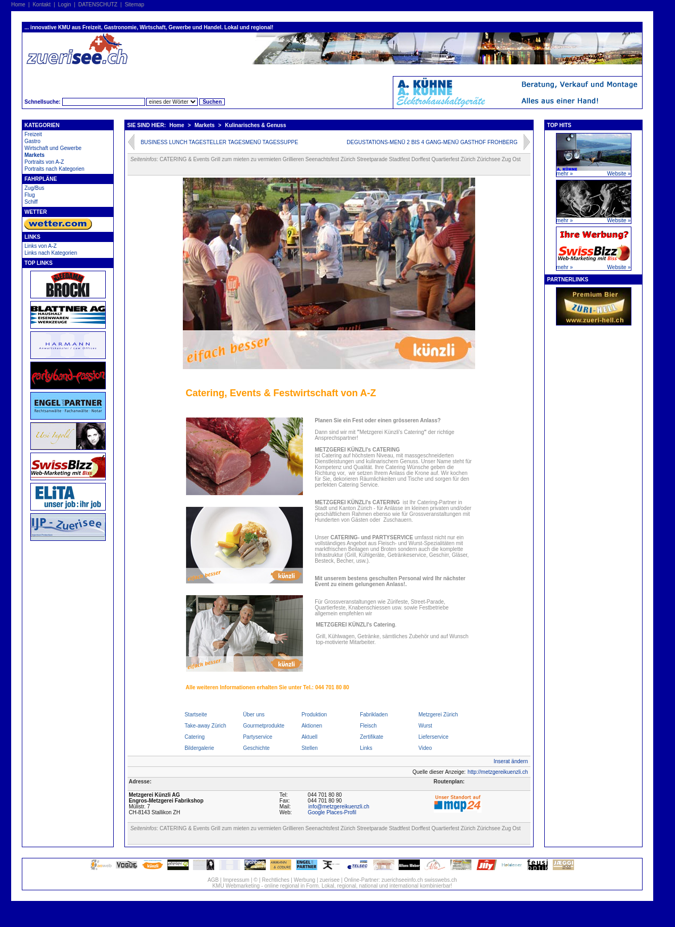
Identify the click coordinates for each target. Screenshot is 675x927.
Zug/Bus (34, 188)
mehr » (564, 174)
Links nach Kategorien (50, 253)
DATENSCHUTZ (97, 4)
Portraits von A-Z (44, 162)
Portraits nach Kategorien (54, 169)
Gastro (32, 141)
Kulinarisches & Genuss (255, 125)
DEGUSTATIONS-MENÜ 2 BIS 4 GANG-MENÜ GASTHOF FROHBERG (432, 142)
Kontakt (41, 4)
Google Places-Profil (332, 812)
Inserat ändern (511, 761)
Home (18, 4)
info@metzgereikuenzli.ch (338, 806)
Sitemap (135, 4)
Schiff (31, 202)
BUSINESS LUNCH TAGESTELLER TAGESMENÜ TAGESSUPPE (219, 142)
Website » (618, 174)
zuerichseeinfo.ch (402, 880)
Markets (34, 155)
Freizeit (33, 134)
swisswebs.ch (440, 880)
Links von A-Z (40, 246)
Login (64, 4)
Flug (29, 195)
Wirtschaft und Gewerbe (52, 148)
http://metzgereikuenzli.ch (498, 772)
